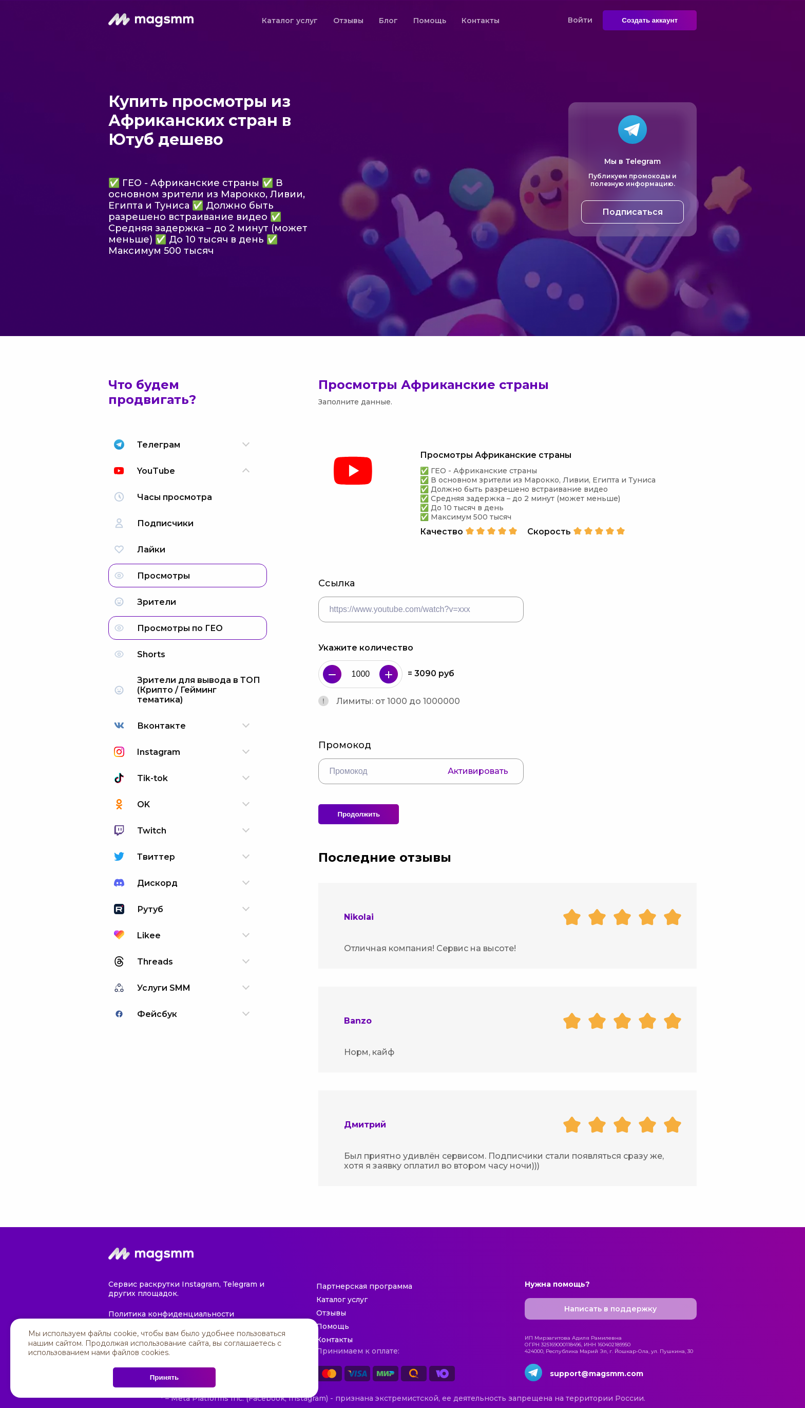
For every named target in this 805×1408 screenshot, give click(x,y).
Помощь (429, 20)
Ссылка (336, 583)
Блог (388, 20)
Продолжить (358, 814)
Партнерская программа (364, 1286)
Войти (580, 20)
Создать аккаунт (650, 20)
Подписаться (632, 212)
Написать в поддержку (610, 1308)
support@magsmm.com (596, 1373)
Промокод (344, 745)
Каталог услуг (290, 20)
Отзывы (348, 20)
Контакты (481, 20)
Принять (164, 1377)
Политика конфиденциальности (171, 1314)
